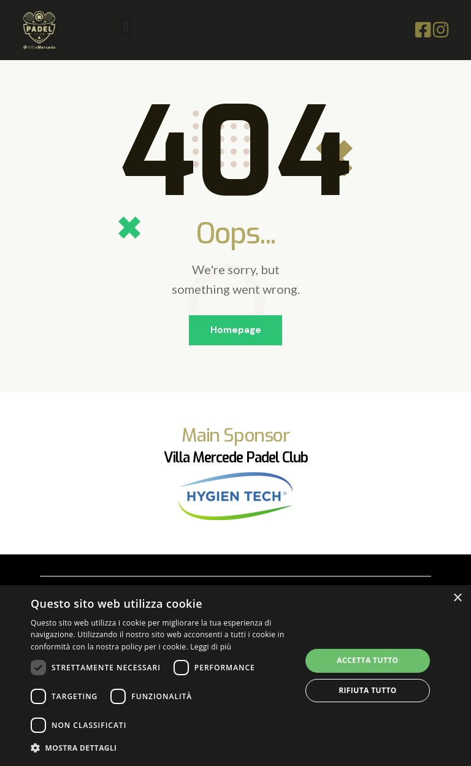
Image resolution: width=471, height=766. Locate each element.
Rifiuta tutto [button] (368, 690)
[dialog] (235, 675)
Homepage (235, 330)
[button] (125, 27)
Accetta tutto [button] (367, 660)
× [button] (457, 598)
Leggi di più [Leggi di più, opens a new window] (210, 647)
